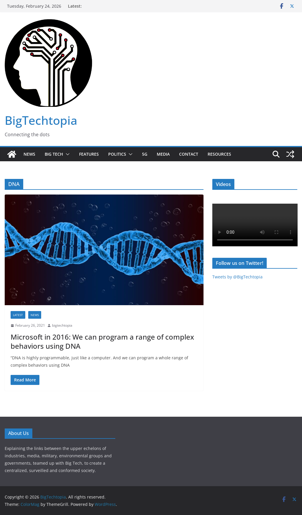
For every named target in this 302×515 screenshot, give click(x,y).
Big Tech (54, 154)
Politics (117, 154)
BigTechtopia (41, 120)
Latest (18, 315)
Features (89, 154)
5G (144, 154)
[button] (66, 154)
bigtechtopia (62, 325)
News (29, 154)
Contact (188, 154)
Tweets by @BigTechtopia (237, 277)
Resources (219, 154)
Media (163, 154)
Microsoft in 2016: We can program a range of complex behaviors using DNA (102, 341)
